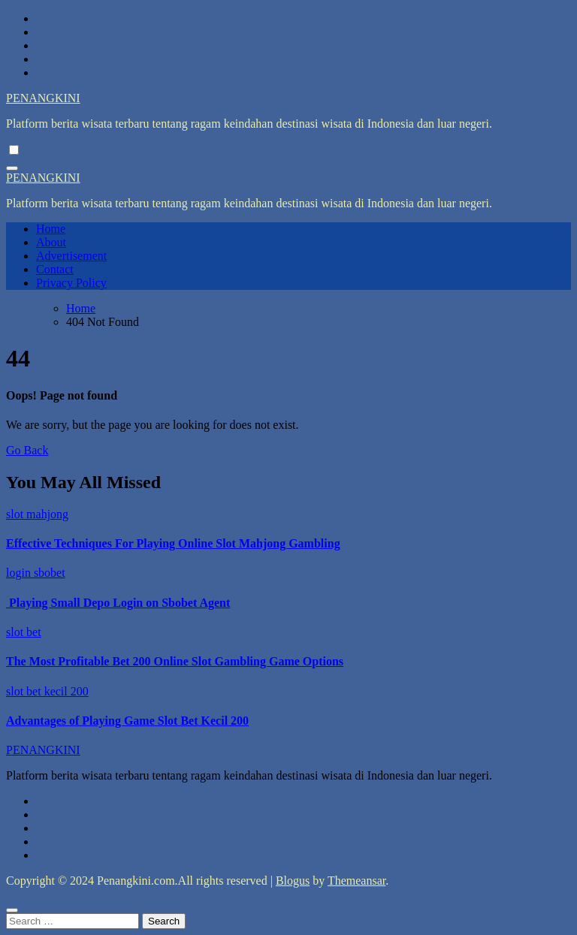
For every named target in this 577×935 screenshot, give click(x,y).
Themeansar (356, 880)
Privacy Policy (71, 282)
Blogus (293, 880)
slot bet (23, 632)
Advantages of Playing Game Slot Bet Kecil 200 (127, 720)
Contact (55, 269)
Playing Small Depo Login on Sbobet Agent (118, 602)
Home (50, 228)
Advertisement (71, 255)
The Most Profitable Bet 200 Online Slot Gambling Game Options (174, 661)
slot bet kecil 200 (47, 691)
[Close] (12, 910)
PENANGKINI (43, 98)
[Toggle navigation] (12, 168)
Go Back (27, 450)
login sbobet (35, 572)
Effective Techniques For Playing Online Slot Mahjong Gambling (173, 543)
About (51, 242)
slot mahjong (37, 514)
